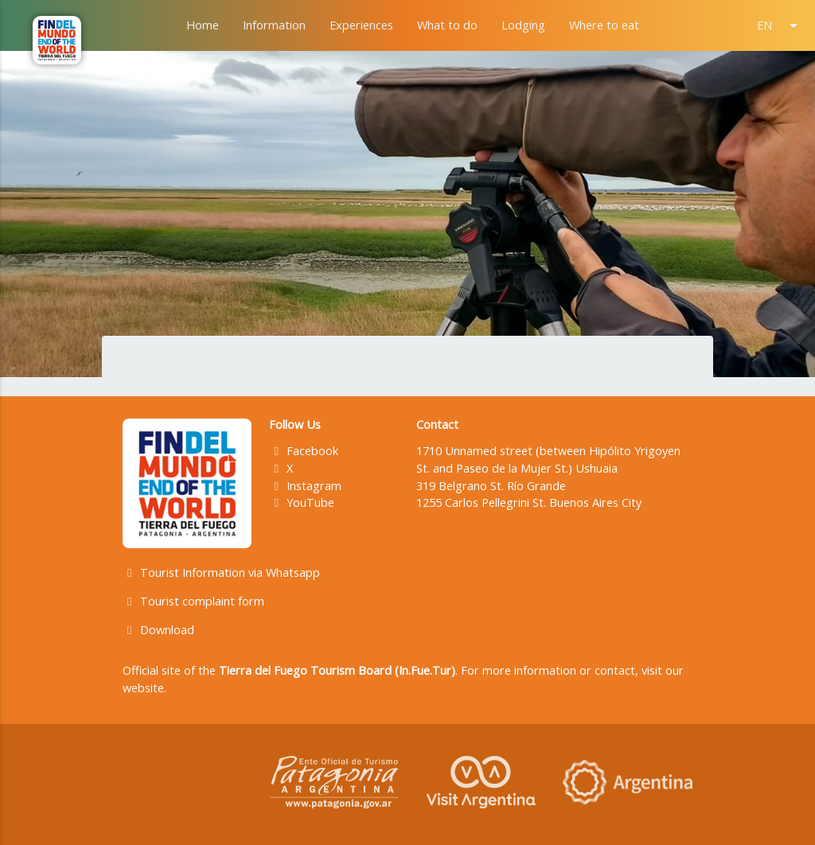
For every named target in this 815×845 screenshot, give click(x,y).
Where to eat (604, 25)
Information (274, 25)
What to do (447, 25)
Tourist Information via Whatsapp (221, 572)
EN (780, 25)
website (143, 687)
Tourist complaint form (193, 601)
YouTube (301, 502)
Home (202, 25)
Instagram (305, 485)
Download (158, 629)
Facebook (303, 450)
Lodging (523, 25)
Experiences (361, 25)
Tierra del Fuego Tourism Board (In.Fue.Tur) (337, 670)
